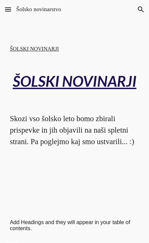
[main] (74, 81)
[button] (8, 9)
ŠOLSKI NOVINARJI (34, 49)
